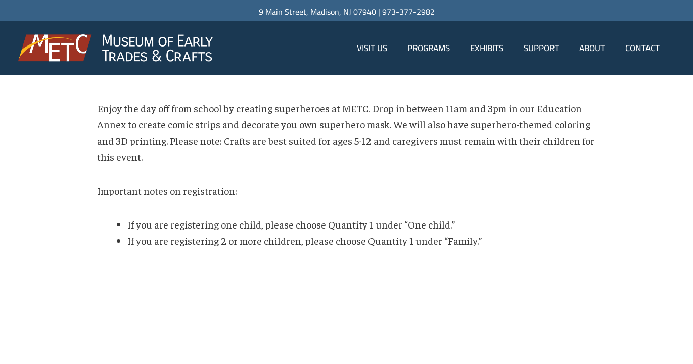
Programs (428, 48)
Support (541, 48)
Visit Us (372, 48)
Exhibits (486, 48)
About (592, 48)
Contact (642, 48)
